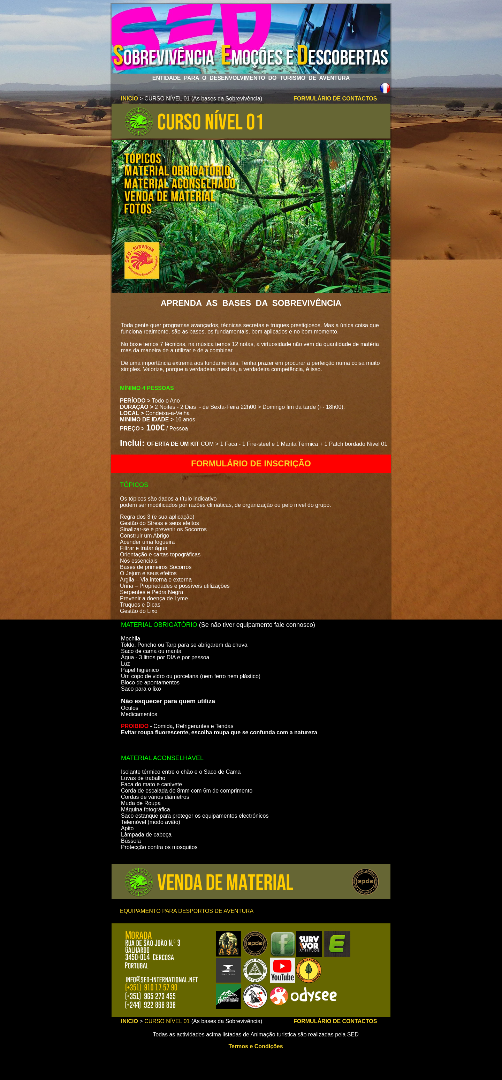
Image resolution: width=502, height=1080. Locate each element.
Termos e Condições (255, 1046)
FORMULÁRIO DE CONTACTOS (335, 99)
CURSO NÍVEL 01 (167, 1021)
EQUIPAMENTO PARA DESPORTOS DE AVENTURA (186, 911)
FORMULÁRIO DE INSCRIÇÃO (251, 463)
